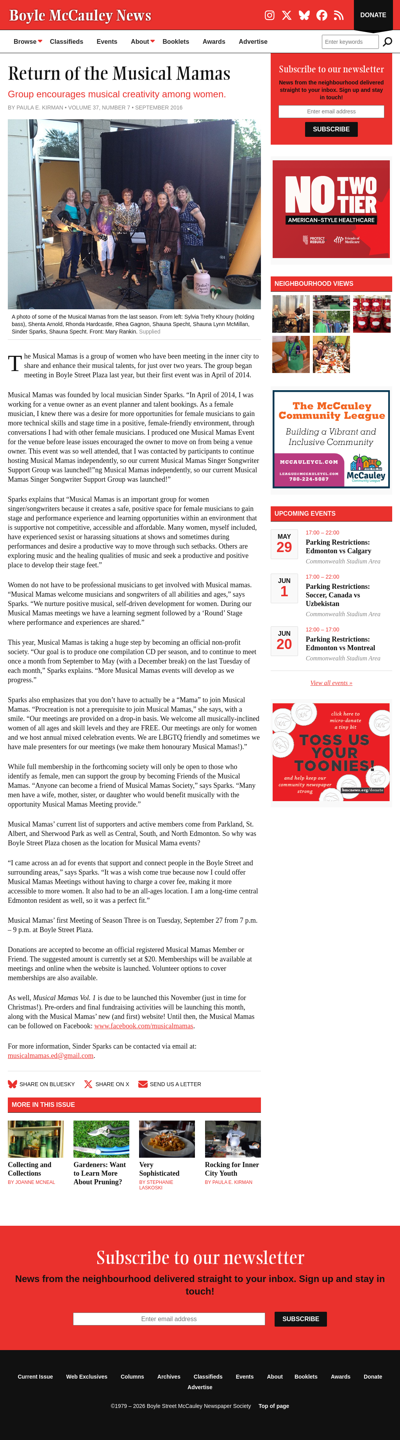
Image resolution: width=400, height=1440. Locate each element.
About (142, 41)
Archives (168, 1375)
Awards (213, 41)
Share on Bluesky (41, 1084)
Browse (28, 41)
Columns (132, 1375)
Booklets (175, 41)
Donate (373, 15)
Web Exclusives (87, 1375)
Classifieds (66, 41)
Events (106, 41)
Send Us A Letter (170, 1084)
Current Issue (35, 1375)
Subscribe (331, 129)
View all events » (332, 682)
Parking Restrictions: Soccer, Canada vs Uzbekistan (338, 594)
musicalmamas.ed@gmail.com (51, 1055)
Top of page (274, 1405)
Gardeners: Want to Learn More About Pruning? (99, 1172)
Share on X (107, 1084)
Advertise (252, 41)
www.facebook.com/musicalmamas (144, 1026)
